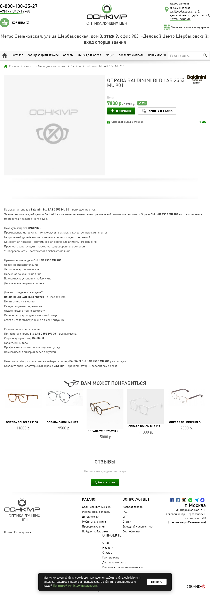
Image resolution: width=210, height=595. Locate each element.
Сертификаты (131, 531)
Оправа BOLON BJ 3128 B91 (147, 426)
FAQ (125, 511)
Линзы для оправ (89, 55)
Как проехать (110, 557)
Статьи (126, 521)
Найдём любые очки (95, 531)
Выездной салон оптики (137, 526)
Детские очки (90, 516)
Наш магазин (157, 55)
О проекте (112, 535)
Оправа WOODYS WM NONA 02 (108, 431)
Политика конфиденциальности (123, 567)
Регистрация (22, 532)
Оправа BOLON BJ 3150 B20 (25, 422)
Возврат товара (132, 506)
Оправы (68, 55)
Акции (110, 55)
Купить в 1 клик (160, 110)
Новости (107, 547)
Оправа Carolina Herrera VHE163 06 (73, 422)
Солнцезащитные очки (43, 55)
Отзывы (107, 552)
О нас (105, 542)
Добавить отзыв (105, 482)
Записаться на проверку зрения (190, 27)
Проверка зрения (93, 526)
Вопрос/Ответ (136, 499)
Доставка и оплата (131, 55)
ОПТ (125, 516)
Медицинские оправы (96, 511)
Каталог (18, 55)
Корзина (20, 22)
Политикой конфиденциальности (75, 585)
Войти (8, 532)
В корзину (123, 111)
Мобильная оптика (94, 521)
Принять (156, 581)
